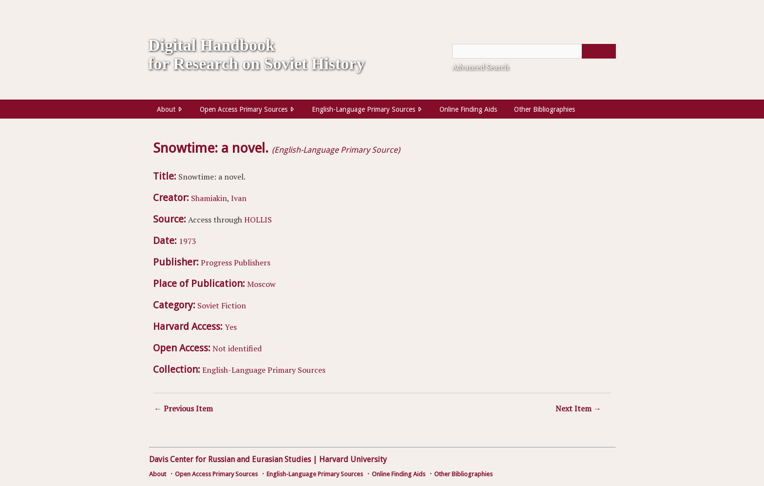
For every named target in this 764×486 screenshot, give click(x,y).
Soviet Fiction (221, 305)
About (166, 109)
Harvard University (353, 459)
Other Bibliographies (544, 109)
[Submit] (599, 51)
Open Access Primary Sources (243, 109)
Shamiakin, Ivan (219, 198)
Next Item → (578, 408)
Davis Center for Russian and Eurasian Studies (230, 459)
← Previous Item (183, 408)
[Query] (534, 51)
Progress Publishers (235, 262)
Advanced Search (480, 67)
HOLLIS (258, 219)
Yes (231, 327)
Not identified (237, 348)
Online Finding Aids (468, 109)
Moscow (261, 284)
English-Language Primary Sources (363, 109)
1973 (187, 241)
